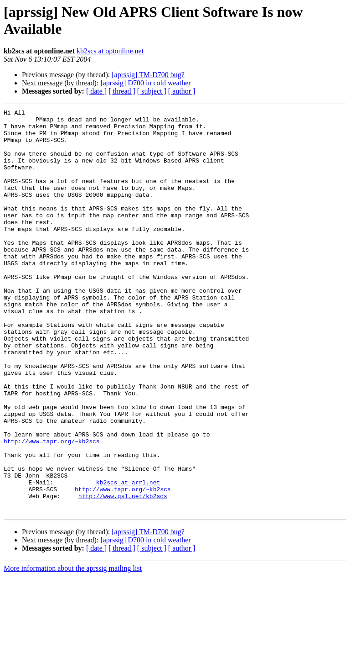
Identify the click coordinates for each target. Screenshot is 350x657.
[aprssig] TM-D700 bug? (148, 75)
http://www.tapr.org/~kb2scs (52, 508)
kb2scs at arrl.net (128, 557)
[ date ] (96, 91)
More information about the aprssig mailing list (73, 649)
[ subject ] (151, 91)
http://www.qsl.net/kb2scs (122, 574)
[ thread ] (121, 91)
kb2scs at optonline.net (110, 51)
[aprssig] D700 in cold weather (145, 83)
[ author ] (182, 91)
